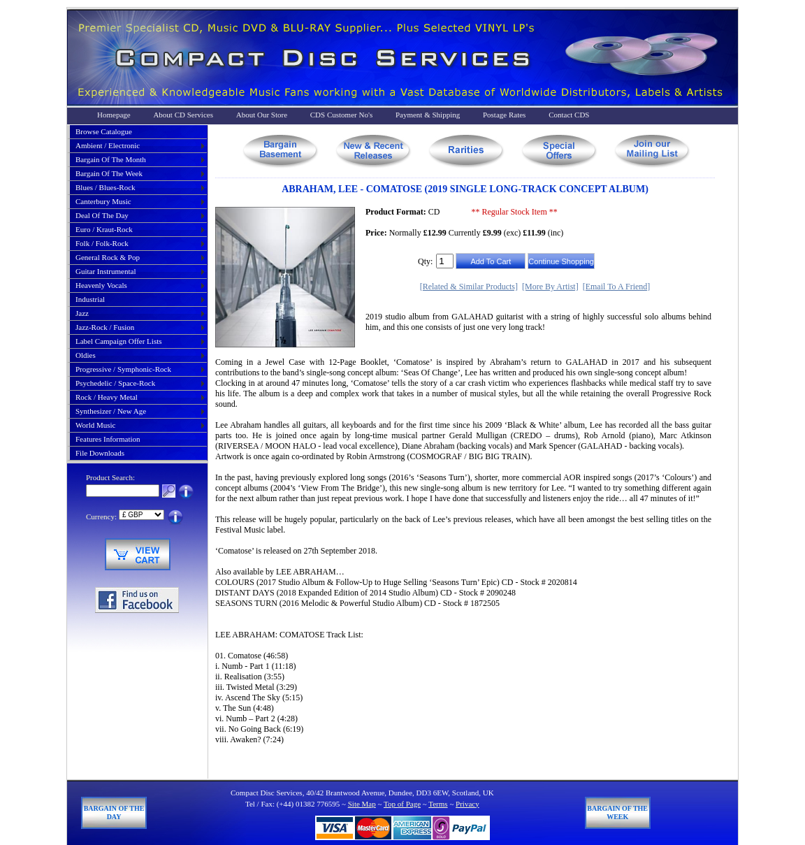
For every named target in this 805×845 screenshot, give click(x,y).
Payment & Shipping (428, 114)
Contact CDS (569, 114)
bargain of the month (110, 159)
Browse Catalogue (103, 131)
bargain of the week (109, 173)
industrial (90, 299)
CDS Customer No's (341, 114)
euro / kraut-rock (104, 229)
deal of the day (102, 215)
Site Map (362, 804)
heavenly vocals (101, 285)
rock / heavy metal (106, 397)
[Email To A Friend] (617, 286)
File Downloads (99, 453)
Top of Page (402, 804)
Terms (437, 804)
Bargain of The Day (114, 812)
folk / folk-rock (102, 243)
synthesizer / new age (110, 411)
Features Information (107, 439)
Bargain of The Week (617, 812)
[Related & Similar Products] (469, 286)
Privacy (467, 804)
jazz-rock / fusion (104, 327)
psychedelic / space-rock (115, 383)
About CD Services (183, 114)
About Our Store (261, 114)
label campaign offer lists (118, 341)
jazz (82, 313)
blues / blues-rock (105, 187)
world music (95, 425)
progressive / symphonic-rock (123, 369)
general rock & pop (107, 257)
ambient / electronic (107, 145)
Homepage (114, 114)
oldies (85, 355)
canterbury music (103, 201)
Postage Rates (504, 114)
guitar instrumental (105, 271)
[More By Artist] (550, 286)
